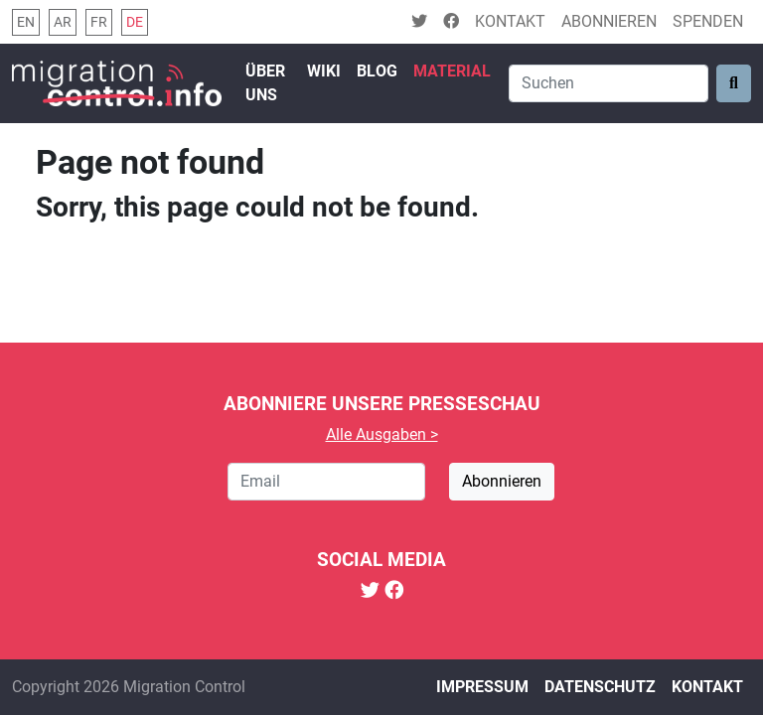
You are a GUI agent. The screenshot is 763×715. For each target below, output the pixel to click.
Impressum (482, 686)
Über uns (265, 83)
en (26, 22)
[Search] (608, 83)
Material (452, 71)
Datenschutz (600, 686)
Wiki (324, 71)
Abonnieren (609, 21)
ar (63, 22)
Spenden (708, 21)
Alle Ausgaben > (382, 434)
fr (98, 22)
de (134, 22)
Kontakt (510, 21)
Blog (377, 71)
